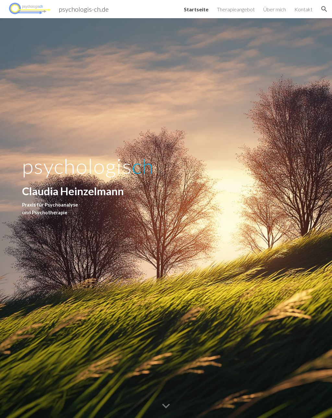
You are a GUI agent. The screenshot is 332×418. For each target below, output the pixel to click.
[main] (103, 218)
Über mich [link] (274, 9)
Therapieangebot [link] (236, 9)
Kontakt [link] (303, 9)
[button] (324, 9)
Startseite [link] (196, 9)
